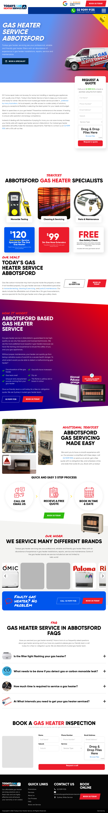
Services (31, 792)
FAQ (29, 802)
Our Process (32, 798)
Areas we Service (34, 805)
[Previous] (5, 576)
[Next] (102, 576)
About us (31, 795)
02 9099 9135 (90, 89)
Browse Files (90, 136)
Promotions (32, 789)
